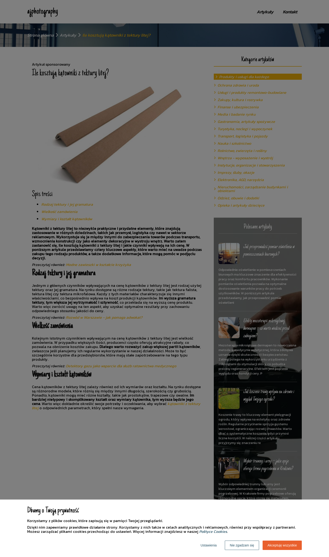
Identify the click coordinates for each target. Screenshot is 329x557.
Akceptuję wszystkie (282, 545)
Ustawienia (209, 545)
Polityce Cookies (213, 531)
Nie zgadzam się (242, 545)
